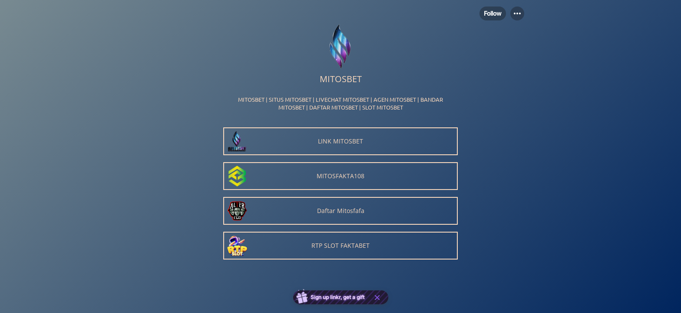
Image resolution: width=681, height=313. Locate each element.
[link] (340, 141)
